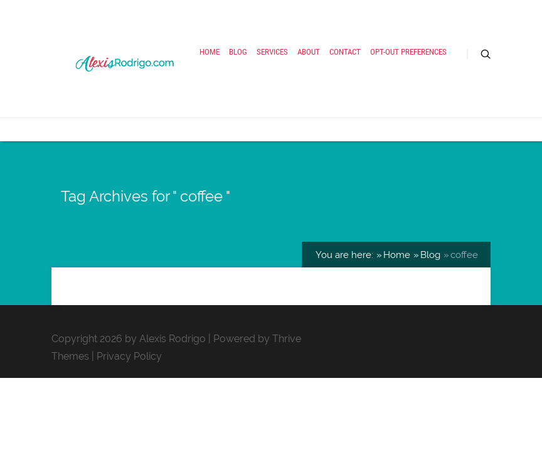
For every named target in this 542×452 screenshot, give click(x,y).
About (308, 51)
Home (209, 51)
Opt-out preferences (408, 51)
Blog (238, 51)
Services (272, 51)
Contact (345, 51)
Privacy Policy (129, 356)
